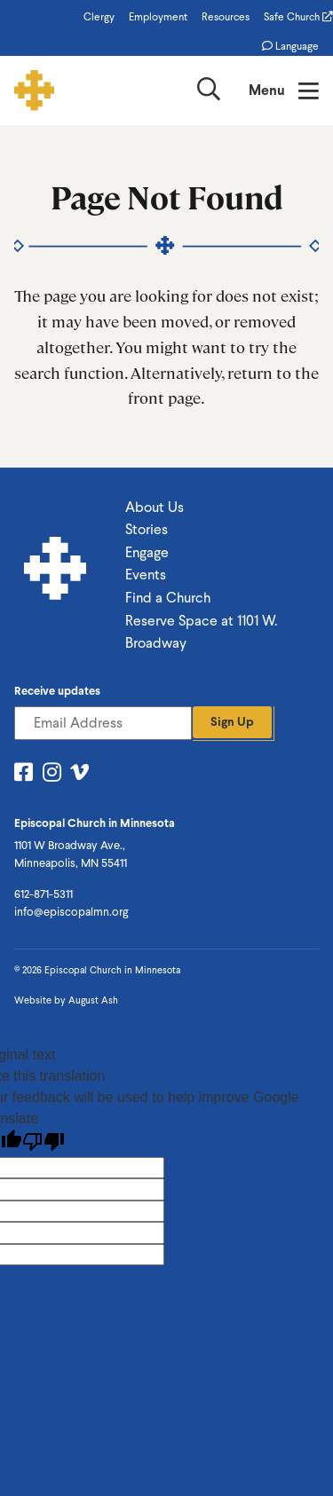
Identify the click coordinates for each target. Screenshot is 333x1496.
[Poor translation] (43, 1141)
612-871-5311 (43, 894)
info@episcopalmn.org (71, 911)
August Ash (93, 1000)
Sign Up (232, 721)
